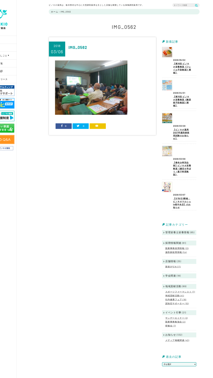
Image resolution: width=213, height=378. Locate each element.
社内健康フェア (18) (175, 265)
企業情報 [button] (12, 47)
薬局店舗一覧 (14, 63)
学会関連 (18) (173, 241)
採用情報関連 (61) (175, 208)
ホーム (54, 11)
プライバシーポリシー (194, 357)
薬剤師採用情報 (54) (176, 218)
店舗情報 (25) (173, 227)
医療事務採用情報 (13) (177, 214)
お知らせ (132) (173, 300)
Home (10, 39)
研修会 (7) (170, 292)
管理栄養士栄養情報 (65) (179, 198)
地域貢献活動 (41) (174, 261)
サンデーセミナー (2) (176, 284)
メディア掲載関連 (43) (177, 306)
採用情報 (12, 71)
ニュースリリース (16, 79)
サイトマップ (190, 361)
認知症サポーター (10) (177, 269)
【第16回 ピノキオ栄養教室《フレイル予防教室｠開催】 (182, 60)
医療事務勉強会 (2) (175, 288)
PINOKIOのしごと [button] (16, 55)
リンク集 (188, 364)
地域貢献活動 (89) (176, 252)
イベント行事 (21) (175, 278)
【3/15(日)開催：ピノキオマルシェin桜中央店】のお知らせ (182, 167)
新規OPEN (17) (173, 232)
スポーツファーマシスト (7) (180, 257)
